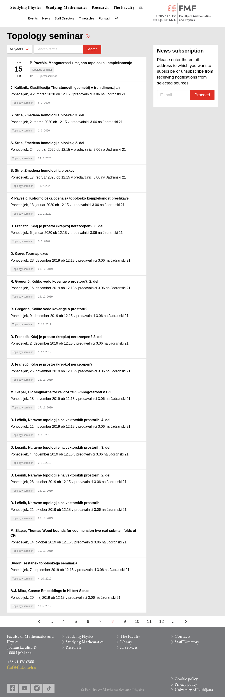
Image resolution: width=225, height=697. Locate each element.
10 (137, 621)
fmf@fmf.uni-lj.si (21, 667)
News (46, 18)
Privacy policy (186, 684)
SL (141, 7)
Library (126, 641)
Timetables (86, 18)
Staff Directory (64, 18)
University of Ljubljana (194, 689)
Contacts (182, 636)
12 (161, 621)
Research (100, 7)
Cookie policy (186, 678)
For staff (104, 18)
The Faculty (124, 7)
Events (33, 18)
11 (149, 621)
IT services (129, 647)
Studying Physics (25, 7)
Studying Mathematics (66, 7)
